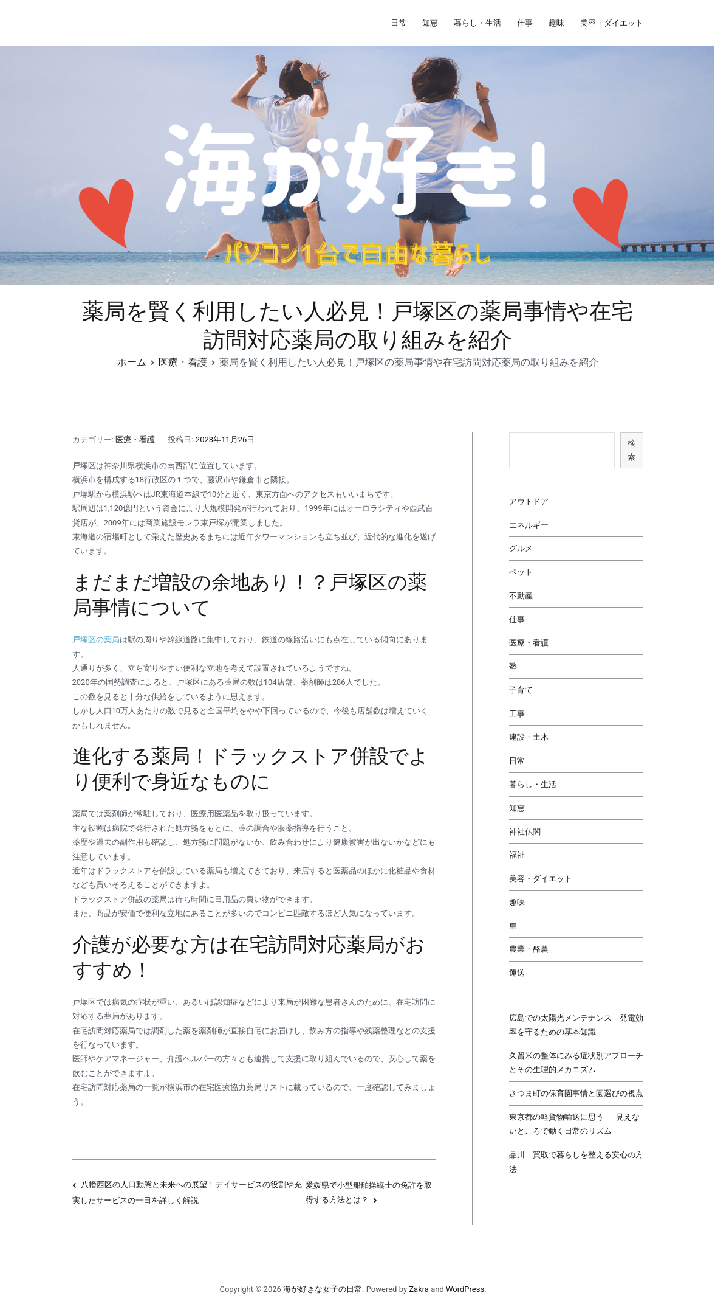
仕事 (525, 22)
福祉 (517, 854)
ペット (521, 572)
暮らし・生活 (477, 22)
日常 (398, 22)
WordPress (465, 1289)
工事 (517, 713)
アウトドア (529, 501)
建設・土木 (529, 736)
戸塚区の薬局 (96, 639)
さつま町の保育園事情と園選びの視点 (576, 1093)
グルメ (521, 548)
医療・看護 (135, 439)
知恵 (430, 22)
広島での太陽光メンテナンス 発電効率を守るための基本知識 (576, 1024)
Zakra (419, 1289)
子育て (521, 690)
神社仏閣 (525, 831)
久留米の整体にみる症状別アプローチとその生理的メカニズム (576, 1062)
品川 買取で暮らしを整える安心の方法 (576, 1161)
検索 (631, 450)
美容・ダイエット (611, 22)
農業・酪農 (529, 949)
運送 (517, 972)
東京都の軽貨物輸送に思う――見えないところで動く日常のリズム (574, 1124)
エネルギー (529, 525)
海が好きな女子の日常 (322, 1289)
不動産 (521, 595)
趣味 (556, 22)
